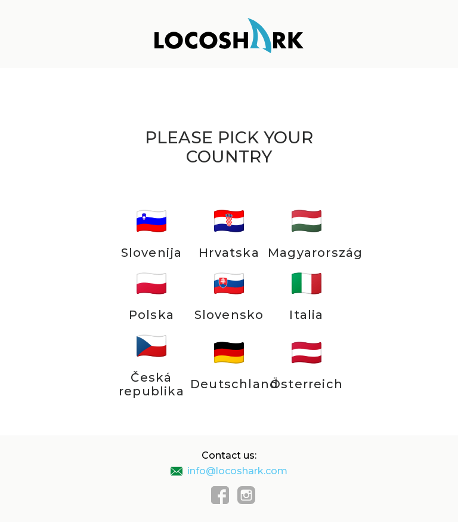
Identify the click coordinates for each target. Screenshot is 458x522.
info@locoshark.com (229, 471)
